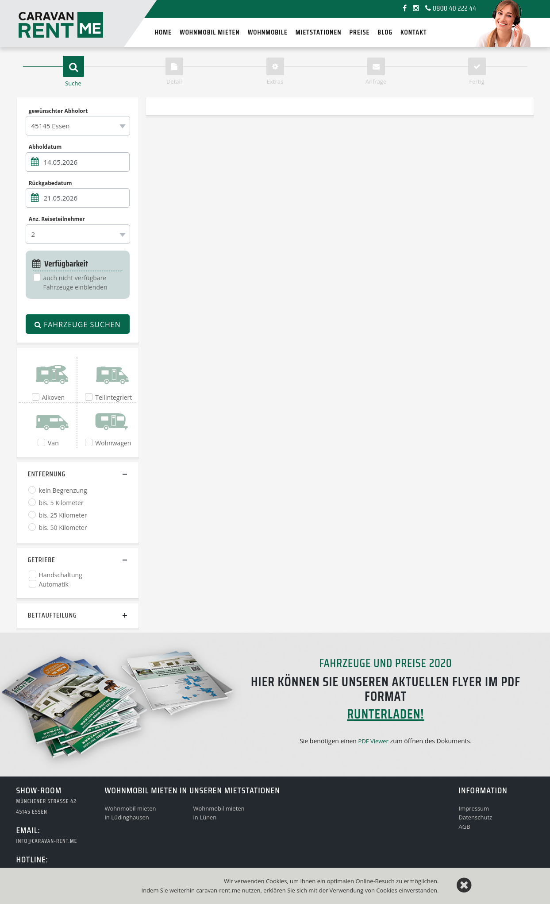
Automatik (54, 584)
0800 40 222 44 (451, 8)
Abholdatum (45, 147)
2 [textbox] (33, 234)
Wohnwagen (113, 443)
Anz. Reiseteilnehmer (57, 219)
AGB (464, 827)
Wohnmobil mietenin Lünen (219, 813)
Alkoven (53, 397)
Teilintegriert (113, 397)
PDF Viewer (373, 741)
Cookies (386, 890)
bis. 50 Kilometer (63, 527)
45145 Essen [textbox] (50, 125)
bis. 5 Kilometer (61, 502)
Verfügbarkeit (60, 263)
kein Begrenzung (63, 490)
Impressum (474, 808)
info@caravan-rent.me (46, 841)
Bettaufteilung (52, 615)
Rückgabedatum (50, 182)
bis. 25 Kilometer (63, 515)
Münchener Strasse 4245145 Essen (46, 806)
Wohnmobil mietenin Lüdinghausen (130, 813)
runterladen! (385, 713)
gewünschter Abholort (58, 110)
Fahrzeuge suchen (78, 324)
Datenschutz (475, 817)
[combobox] (78, 125)
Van (53, 443)
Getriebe (41, 559)
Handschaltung (60, 575)
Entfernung (47, 473)
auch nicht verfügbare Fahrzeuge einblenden (75, 282)
